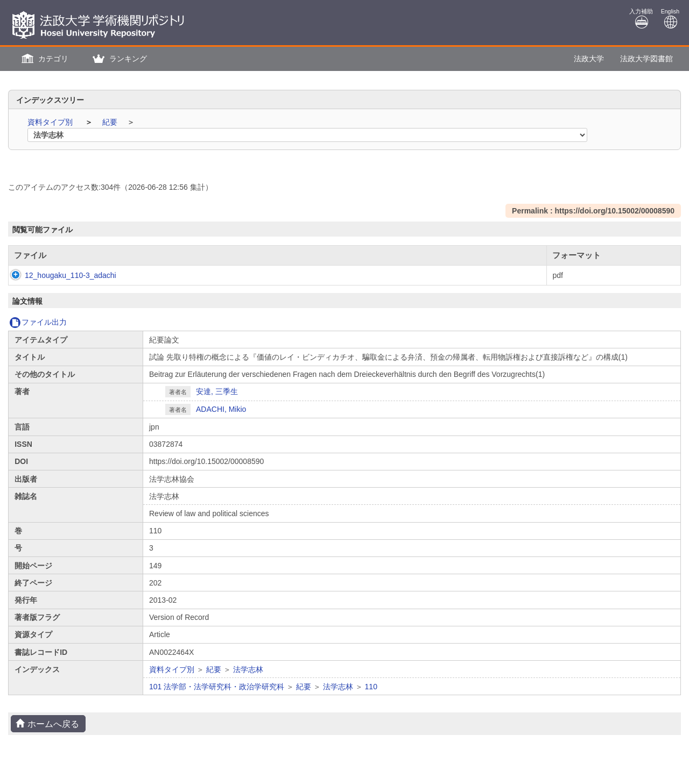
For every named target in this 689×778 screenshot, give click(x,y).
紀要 (110, 122)
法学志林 (248, 669)
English (670, 18)
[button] (43, 59)
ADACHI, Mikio (221, 409)
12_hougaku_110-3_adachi (60, 275)
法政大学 (589, 58)
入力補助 (641, 18)
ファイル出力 (38, 322)
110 (371, 686)
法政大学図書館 (646, 58)
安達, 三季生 (217, 391)
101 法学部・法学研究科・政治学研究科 (216, 686)
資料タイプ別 (51, 122)
